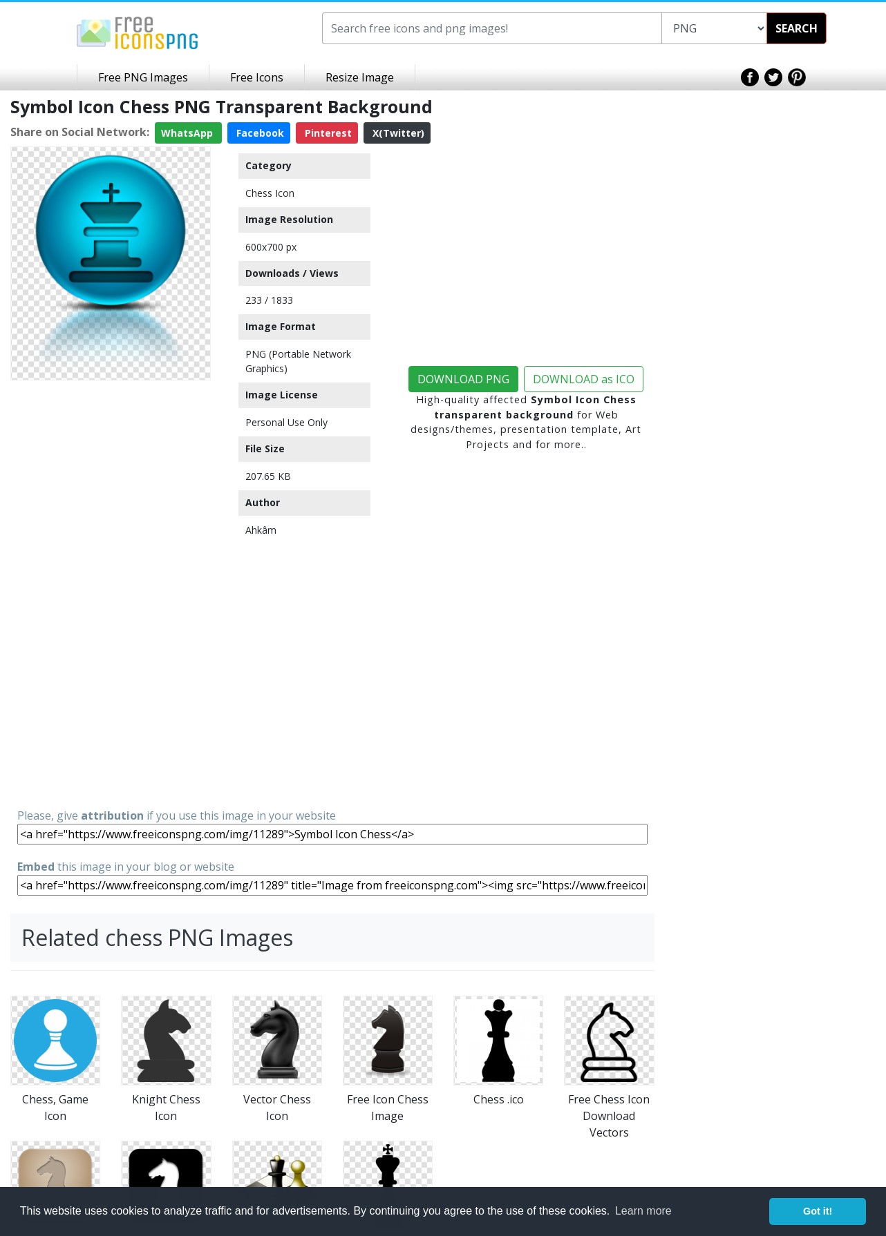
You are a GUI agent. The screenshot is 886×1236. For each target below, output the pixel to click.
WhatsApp (188, 132)
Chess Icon (269, 193)
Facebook (259, 132)
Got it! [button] (817, 1211)
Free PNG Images (143, 77)
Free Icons (256, 77)
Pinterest (327, 132)
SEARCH (796, 28)
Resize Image (360, 77)
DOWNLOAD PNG (463, 379)
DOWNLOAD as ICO (583, 379)
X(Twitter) (397, 132)
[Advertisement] (110, 593)
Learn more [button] (643, 1211)
